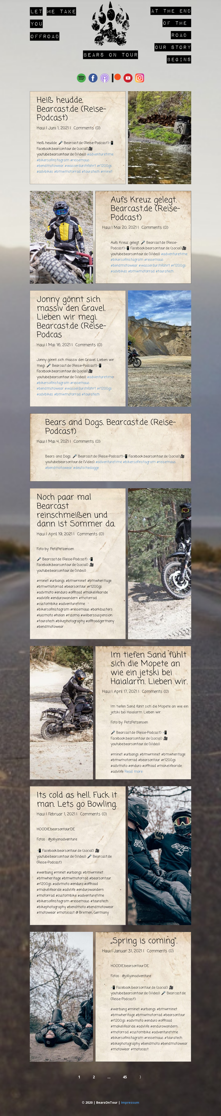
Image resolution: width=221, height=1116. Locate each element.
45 (125, 1077)
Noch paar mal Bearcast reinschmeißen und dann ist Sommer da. (76, 510)
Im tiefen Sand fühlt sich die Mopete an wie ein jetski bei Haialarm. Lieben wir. (149, 668)
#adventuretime (100, 154)
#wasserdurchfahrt (80, 166)
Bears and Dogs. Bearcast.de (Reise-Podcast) (110, 427)
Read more (134, 772)
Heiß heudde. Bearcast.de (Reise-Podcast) (71, 109)
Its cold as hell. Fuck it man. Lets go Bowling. (77, 800)
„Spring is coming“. (144, 941)
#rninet (107, 172)
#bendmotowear (50, 166)
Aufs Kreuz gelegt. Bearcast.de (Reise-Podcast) (145, 209)
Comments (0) (86, 128)
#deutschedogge (86, 468)
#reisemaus (79, 160)
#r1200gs (104, 166)
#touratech (91, 172)
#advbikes (45, 172)
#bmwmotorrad (67, 172)
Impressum (130, 1102)
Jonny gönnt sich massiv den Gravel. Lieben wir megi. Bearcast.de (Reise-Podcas (71, 317)
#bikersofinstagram (53, 160)
